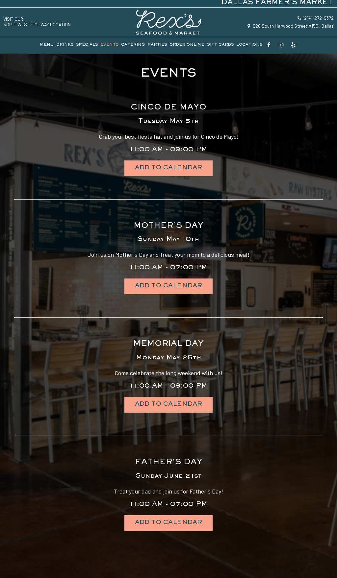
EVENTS (109, 45)
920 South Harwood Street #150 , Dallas (290, 26)
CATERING (133, 45)
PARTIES (157, 45)
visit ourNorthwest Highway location (37, 21)
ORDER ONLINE (186, 45)
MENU (47, 45)
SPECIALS (87, 45)
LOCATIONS (249, 45)
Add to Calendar (168, 168)
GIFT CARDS (220, 45)
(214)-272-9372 (316, 18)
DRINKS (65, 45)
